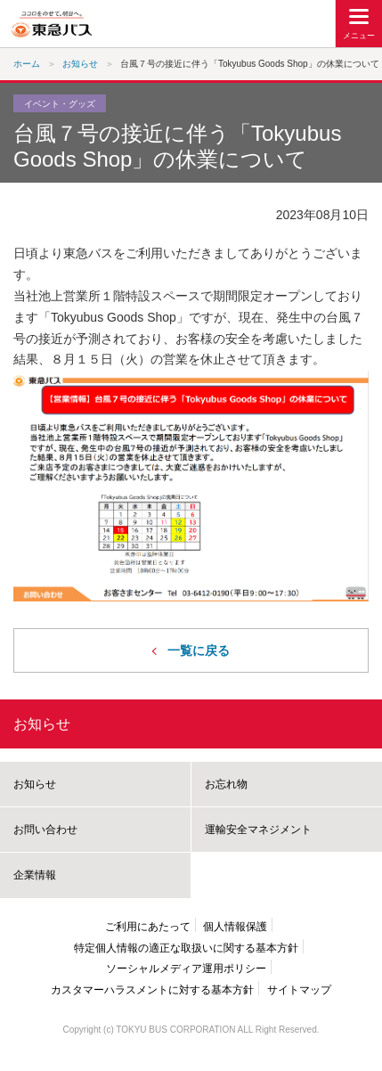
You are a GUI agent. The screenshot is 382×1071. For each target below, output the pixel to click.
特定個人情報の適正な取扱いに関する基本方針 (186, 948)
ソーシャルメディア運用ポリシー (186, 968)
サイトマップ (299, 990)
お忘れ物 (226, 784)
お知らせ (41, 724)
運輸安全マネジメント (258, 829)
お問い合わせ (45, 829)
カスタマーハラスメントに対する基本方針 (152, 990)
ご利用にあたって (148, 926)
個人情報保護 (235, 926)
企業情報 (34, 875)
